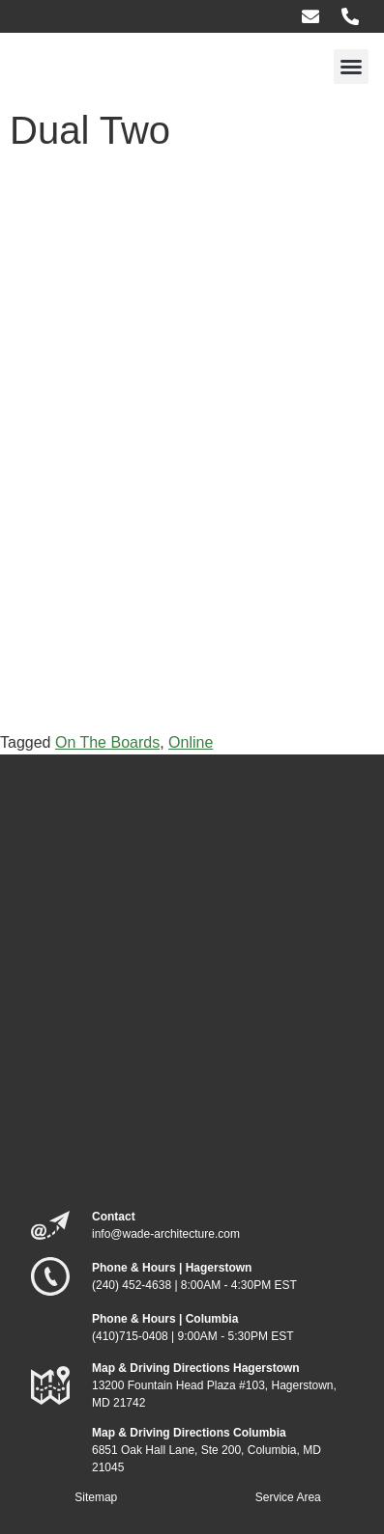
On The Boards (107, 742)
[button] (351, 66)
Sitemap (95, 1497)
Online (190, 742)
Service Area (288, 1497)
